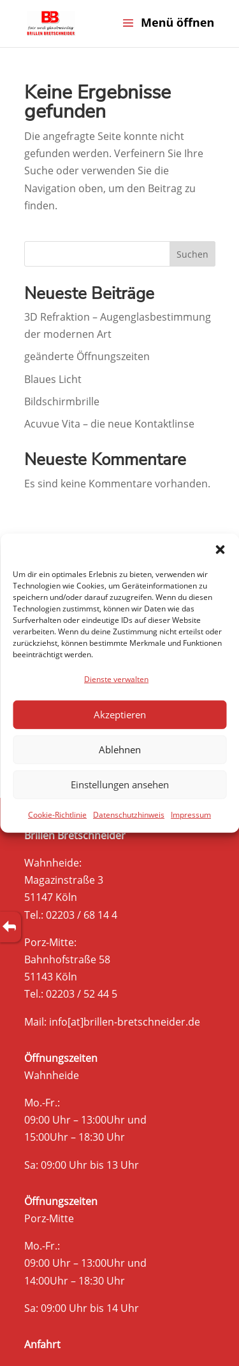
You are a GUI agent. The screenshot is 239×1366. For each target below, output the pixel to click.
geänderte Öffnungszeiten (87, 356)
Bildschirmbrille (61, 401)
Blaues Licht (53, 379)
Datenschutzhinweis (128, 814)
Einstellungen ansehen (120, 784)
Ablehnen (120, 749)
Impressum (191, 814)
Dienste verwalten (116, 678)
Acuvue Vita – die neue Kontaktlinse (109, 424)
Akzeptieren (120, 714)
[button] (220, 549)
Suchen (192, 254)
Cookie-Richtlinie (57, 814)
